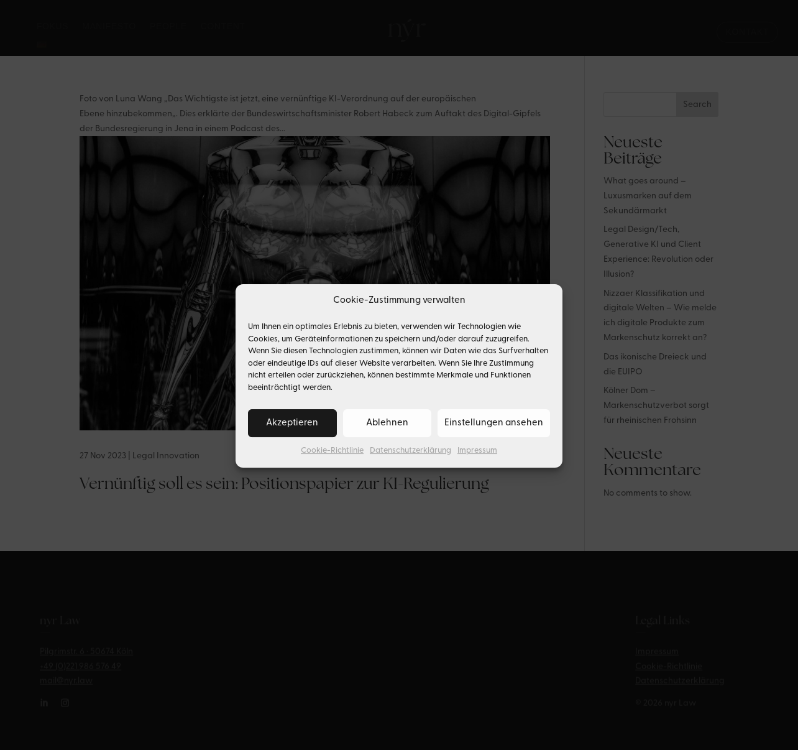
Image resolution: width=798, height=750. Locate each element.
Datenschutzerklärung (410, 461)
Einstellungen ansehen (493, 433)
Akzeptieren (292, 433)
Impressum (477, 461)
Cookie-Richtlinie (332, 461)
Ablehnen (387, 433)
